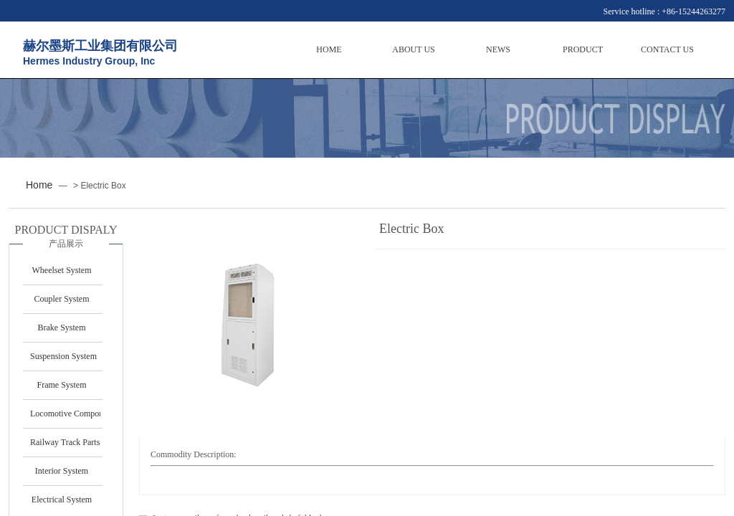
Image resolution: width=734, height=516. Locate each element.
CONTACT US (667, 49)
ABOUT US (413, 49)
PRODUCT (583, 49)
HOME (328, 49)
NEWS (498, 49)
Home (39, 185)
